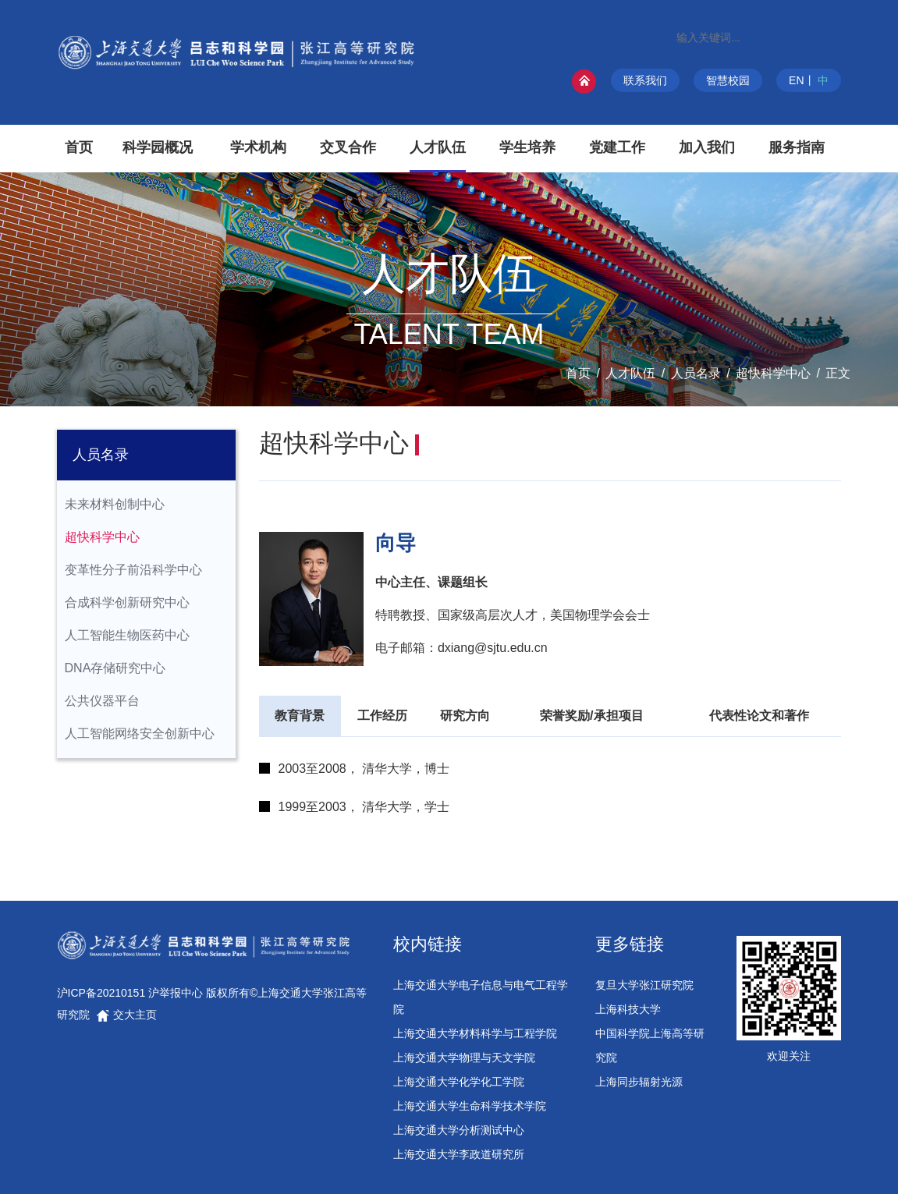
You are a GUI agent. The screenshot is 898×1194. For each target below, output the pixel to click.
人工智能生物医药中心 (127, 635)
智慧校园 (728, 80)
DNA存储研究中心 (115, 668)
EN (796, 80)
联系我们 (645, 80)
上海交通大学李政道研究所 (458, 1154)
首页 (578, 373)
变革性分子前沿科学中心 (133, 569)
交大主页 (126, 1014)
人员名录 (696, 373)
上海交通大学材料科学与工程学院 (475, 1033)
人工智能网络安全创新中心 (140, 733)
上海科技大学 (628, 1009)
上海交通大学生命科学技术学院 (469, 1106)
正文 (837, 373)
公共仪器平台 (102, 700)
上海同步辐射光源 (639, 1081)
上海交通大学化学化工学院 (458, 1081)
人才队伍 (630, 373)
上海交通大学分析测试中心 (458, 1130)
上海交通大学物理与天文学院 (464, 1057)
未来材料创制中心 (115, 504)
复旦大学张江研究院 (644, 985)
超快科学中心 (773, 373)
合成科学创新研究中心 (127, 602)
